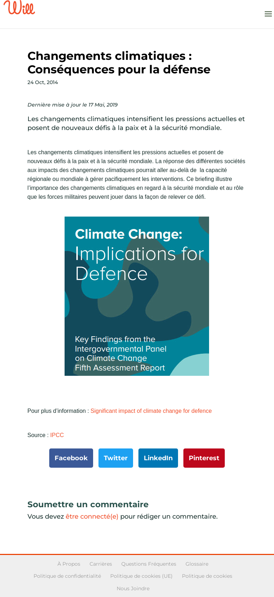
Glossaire (197, 564)
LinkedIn (158, 458)
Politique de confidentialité (67, 576)
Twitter (116, 458)
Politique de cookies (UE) (141, 576)
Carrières (101, 564)
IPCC (57, 435)
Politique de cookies (207, 576)
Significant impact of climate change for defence (151, 411)
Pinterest (204, 458)
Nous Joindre (133, 588)
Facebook (71, 458)
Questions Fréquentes (148, 564)
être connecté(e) (92, 516)
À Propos (68, 564)
